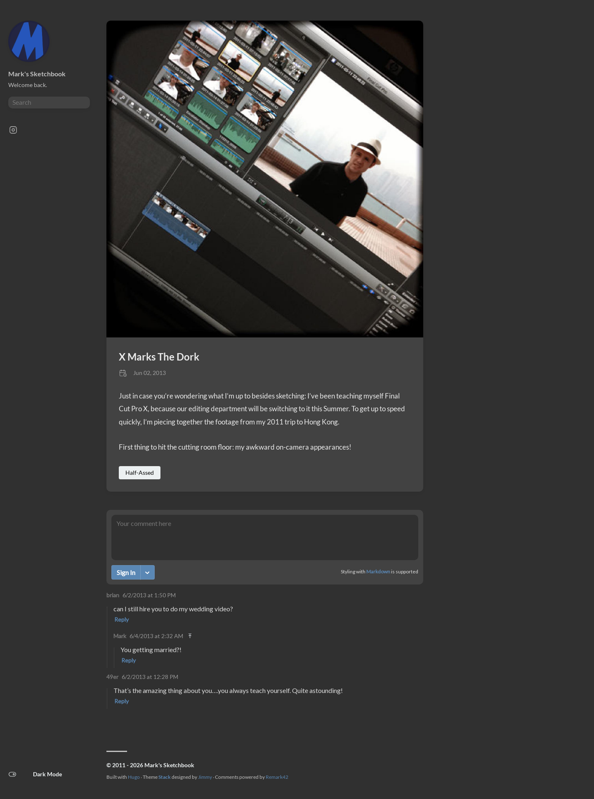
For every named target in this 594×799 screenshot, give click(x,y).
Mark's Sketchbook (37, 74)
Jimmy (205, 777)
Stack (164, 777)
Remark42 (277, 777)
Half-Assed (139, 472)
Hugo (134, 777)
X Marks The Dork (159, 357)
